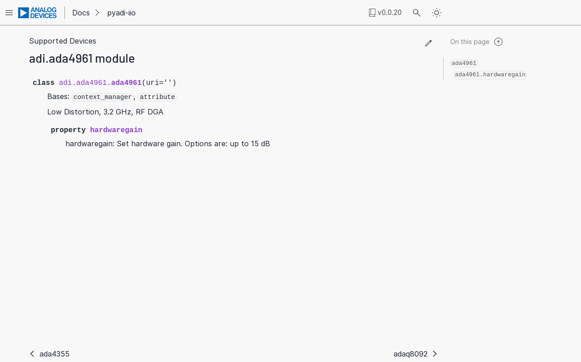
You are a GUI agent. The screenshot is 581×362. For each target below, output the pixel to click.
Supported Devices (62, 40)
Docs (81, 12)
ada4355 (54, 353)
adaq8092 (411, 353)
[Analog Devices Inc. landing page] (37, 12)
